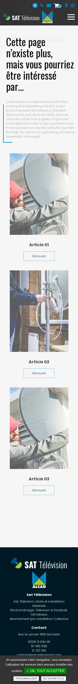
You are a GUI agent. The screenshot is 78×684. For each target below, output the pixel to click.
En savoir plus (53, 678)
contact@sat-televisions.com (39, 655)
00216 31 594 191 (42, 5)
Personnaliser (26, 678)
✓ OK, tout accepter (45, 671)
